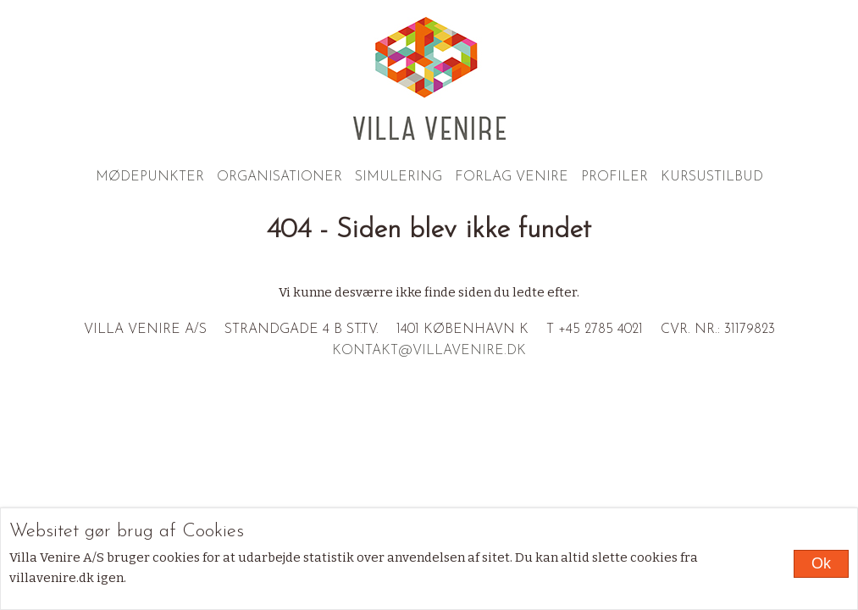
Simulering (398, 177)
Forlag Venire (511, 177)
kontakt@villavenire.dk (429, 351)
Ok (821, 563)
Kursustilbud (712, 177)
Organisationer (279, 177)
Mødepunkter (150, 177)
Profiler (614, 177)
